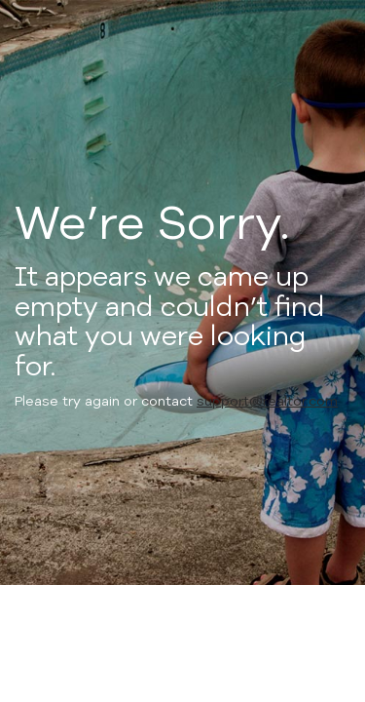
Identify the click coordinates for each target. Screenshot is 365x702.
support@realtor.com (267, 401)
